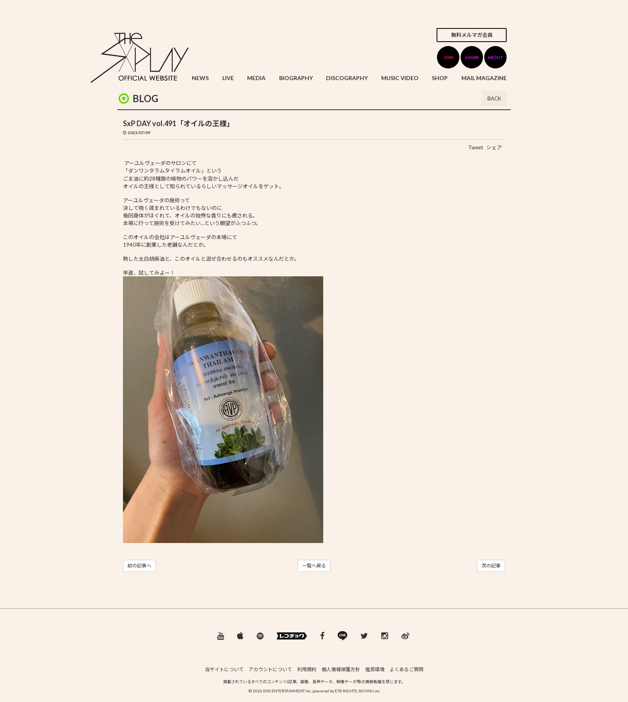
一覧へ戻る (314, 566)
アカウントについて (270, 669)
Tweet (475, 147)
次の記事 (491, 566)
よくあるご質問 (406, 669)
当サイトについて (224, 669)
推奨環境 (374, 669)
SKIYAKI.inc (369, 690)
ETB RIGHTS (346, 690)
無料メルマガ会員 (472, 35)
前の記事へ (139, 566)
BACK (494, 98)
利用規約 (306, 669)
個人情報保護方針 (341, 669)
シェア (494, 147)
